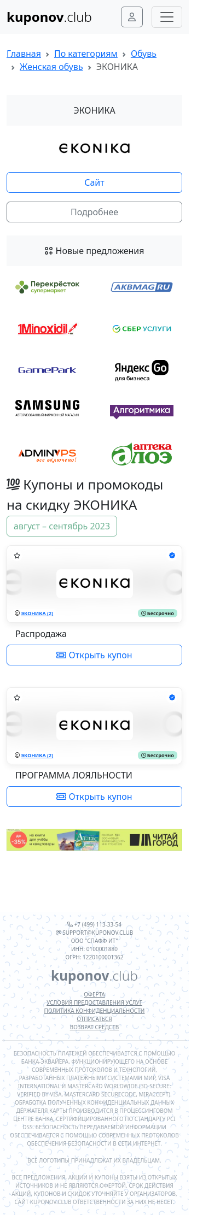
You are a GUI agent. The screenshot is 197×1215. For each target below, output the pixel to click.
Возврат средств (94, 1027)
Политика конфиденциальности (94, 1011)
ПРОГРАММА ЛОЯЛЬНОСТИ (73, 775)
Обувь (144, 54)
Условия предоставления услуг (94, 1002)
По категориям (86, 54)
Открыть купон (94, 655)
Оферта (94, 994)
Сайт (94, 182)
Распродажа (41, 634)
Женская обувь (51, 67)
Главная (24, 54)
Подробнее (94, 212)
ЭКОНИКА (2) (37, 613)
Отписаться (94, 1019)
